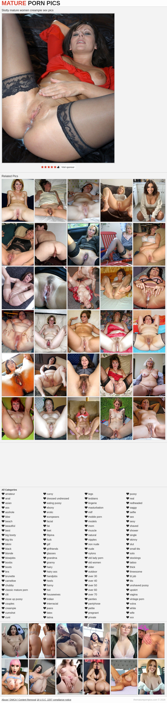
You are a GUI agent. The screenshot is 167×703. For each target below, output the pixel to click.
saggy (131, 507)
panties (91, 599)
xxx (130, 617)
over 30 (91, 576)
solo (130, 553)
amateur (8, 494)
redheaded (134, 503)
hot (47, 590)
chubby (8, 585)
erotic (48, 512)
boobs (7, 562)
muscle (91, 530)
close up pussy (12, 599)
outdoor (91, 571)
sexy (130, 521)
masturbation (94, 507)
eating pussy (52, 503)
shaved (132, 526)
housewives (52, 594)
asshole (8, 512)
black (6, 548)
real (130, 498)
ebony (48, 507)
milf (88, 512)
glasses (49, 553)
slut (130, 544)
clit (5, 594)
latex (47, 612)
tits (129, 580)
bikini (6, 544)
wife (130, 612)
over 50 (91, 585)
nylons (90, 553)
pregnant (92, 612)
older (89, 567)
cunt (6, 617)
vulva (131, 603)
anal (6, 498)
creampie (9, 608)
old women (93, 562)
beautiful (8, 526)
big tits (7, 539)
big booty (9, 535)
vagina (132, 594)
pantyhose (92, 603)
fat (46, 526)
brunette (8, 576)
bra (5, 571)
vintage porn (135, 599)
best (6, 530)
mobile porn (93, 516)
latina (48, 617)
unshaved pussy (137, 585)
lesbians (91, 498)
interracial (50, 603)
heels (48, 580)
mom (89, 526)
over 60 (91, 590)
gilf (46, 544)
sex (130, 516)
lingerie (91, 503)
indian (48, 599)
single (131, 535)
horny (48, 585)
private (90, 617)
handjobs (50, 576)
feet (47, 530)
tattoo (131, 562)
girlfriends (50, 548)
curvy (48, 494)
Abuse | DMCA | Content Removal (19, 699)
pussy (131, 494)
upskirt (132, 590)
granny (49, 562)
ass (5, 507)
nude (89, 548)
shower (132, 530)
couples (8, 603)
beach (7, 521)
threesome (134, 571)
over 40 (91, 580)
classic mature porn (15, 590)
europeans (51, 516)
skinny (131, 539)
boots (7, 567)
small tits (133, 548)
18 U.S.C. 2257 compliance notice (54, 699)
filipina (48, 535)
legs (89, 494)
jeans (48, 608)
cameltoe (9, 580)
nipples (91, 539)
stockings (133, 558)
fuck (47, 539)
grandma (50, 558)
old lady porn (94, 558)
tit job (131, 576)
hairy (48, 567)
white (131, 608)
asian (7, 503)
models (91, 521)
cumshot (8, 612)
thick (130, 567)
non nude (92, 544)
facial (48, 521)
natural (90, 535)
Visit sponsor (68, 167)
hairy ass (50, 571)
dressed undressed (56, 498)
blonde (7, 553)
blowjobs (8, 558)
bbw (6, 516)
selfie (131, 512)
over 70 (91, 594)
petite (90, 608)
